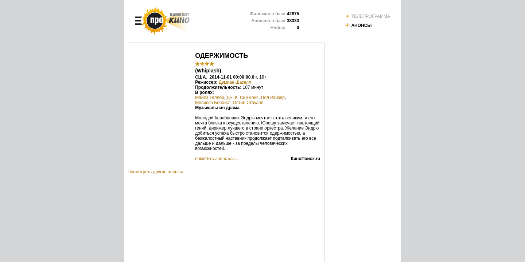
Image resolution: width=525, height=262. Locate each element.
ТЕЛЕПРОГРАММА (367, 16)
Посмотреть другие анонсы (155, 171)
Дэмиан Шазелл (235, 82)
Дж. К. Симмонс (242, 97)
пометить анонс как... (216, 158)
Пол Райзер (273, 97)
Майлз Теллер (209, 97)
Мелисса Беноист (212, 102)
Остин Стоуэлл (248, 102)
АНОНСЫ (358, 25)
